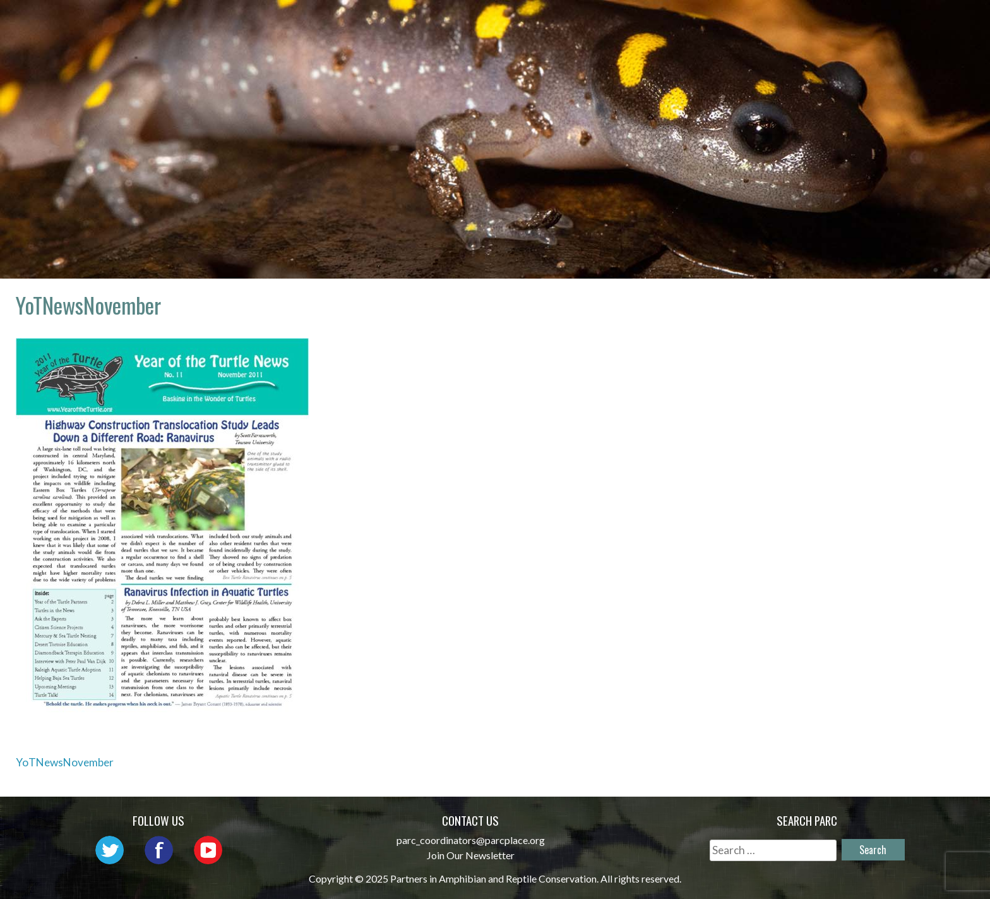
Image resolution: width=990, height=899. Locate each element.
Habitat (774, 22)
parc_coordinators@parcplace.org (471, 840)
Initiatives (694, 22)
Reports (845, 22)
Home (369, 22)
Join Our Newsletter (471, 855)
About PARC (442, 22)
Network (527, 22)
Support (916, 22)
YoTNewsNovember (65, 762)
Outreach (607, 22)
